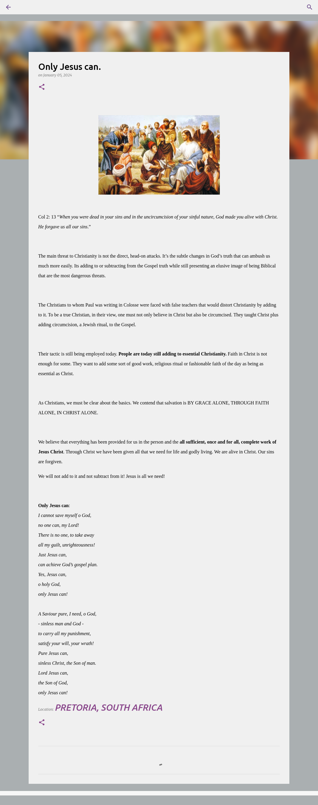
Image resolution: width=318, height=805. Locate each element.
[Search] (25, 7)
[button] (41, 87)
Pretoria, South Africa (108, 707)
